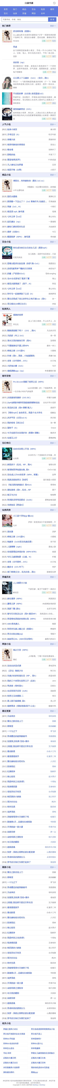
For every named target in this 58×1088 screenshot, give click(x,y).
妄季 (54, 475)
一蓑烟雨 (52, 222)
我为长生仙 (12, 802)
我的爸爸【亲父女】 (16, 423)
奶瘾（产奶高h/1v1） (16, 274)
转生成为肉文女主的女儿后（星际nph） (30, 248)
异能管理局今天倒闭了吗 (18, 817)
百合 (34, 9)
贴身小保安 (12, 129)
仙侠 (15, 13)
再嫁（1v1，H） (14, 207)
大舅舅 (53, 842)
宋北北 (16, 324)
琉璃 (54, 212)
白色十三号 (51, 751)
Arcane (16, 41)
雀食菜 (53, 741)
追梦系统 (11, 812)
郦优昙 (16, 592)
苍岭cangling (50, 274)
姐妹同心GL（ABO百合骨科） (20, 639)
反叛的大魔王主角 (38, 1058)
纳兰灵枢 (52, 837)
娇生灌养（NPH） (15, 599)
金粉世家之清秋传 (15, 837)
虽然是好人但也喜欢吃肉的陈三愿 (48, 614)
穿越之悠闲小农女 (10, 1029)
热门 (15, 9)
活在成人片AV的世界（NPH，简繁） (23, 475)
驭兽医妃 (11, 766)
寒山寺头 (52, 217)
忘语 (54, 165)
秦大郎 (53, 129)
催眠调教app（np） (16, 371)
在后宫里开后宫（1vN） (18, 691)
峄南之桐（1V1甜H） (16, 351)
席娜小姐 (52, 356)
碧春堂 (10, 726)
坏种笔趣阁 (35, 1048)
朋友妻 (10, 532)
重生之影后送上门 (15, 721)
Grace (53, 428)
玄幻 (6, 13)
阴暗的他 (11, 155)
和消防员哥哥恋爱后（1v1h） (20, 500)
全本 (43, 13)
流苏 (15, 56)
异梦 (54, 532)
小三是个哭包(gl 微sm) (23, 516)
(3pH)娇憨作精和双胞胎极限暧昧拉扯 (23, 403)
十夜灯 (53, 207)
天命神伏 (11, 716)
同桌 (15, 47)
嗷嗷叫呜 (52, 706)
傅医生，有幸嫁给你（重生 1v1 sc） (29, 181)
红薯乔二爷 (51, 756)
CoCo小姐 (52, 470)
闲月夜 (53, 418)
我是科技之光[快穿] (15, 782)
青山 (54, 279)
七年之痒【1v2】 (14, 217)
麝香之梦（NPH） (15, 604)
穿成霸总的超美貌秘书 (17, 736)
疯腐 (54, 552)
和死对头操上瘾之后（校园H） (20, 629)
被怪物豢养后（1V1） (22, 109)
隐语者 (53, 807)
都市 (52, 9)
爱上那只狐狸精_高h (16, 701)
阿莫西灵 (52, 599)
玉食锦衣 (52, 787)
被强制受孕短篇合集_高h (18, 470)
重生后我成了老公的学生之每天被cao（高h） (27, 299)
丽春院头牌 (51, 572)
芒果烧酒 (52, 201)
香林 (54, 766)
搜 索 (52, 19)
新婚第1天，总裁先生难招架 (19, 822)
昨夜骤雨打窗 (50, 371)
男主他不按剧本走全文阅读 (14, 1034)
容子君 (53, 542)
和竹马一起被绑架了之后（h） (20, 294)
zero (54, 681)
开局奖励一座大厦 (15, 827)
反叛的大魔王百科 (38, 1063)
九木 (15, 525)
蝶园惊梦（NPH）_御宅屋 (18, 237)
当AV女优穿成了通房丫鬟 (18, 279)
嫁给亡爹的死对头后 (16, 227)
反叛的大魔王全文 (10, 1063)
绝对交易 (11, 807)
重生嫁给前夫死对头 (16, 761)
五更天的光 (17, 257)
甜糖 (54, 721)
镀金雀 (10, 150)
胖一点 (53, 832)
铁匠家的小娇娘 (14, 797)
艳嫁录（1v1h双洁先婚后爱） (20, 542)
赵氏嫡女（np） (14, 222)
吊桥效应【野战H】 (15, 505)
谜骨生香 (52, 465)
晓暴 (54, 624)
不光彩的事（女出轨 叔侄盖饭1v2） (28, 94)
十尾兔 (53, 782)
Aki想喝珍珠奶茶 (49, 604)
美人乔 (53, 701)
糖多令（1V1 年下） (16, 567)
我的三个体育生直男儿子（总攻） (22, 681)
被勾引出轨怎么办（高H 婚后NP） (22, 614)
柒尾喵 (53, 341)
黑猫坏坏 (52, 139)
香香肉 (53, 485)
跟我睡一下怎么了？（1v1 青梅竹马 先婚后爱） (27, 201)
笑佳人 (53, 145)
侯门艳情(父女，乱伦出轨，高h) (21, 572)
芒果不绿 (52, 827)
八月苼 (53, 761)
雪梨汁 (53, 634)
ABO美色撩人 (13, 624)
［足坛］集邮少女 (15, 671)
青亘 (54, 696)
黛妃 (15, 659)
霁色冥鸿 (52, 666)
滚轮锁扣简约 (8, 1072)
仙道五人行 (12, 438)
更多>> (53, 26)
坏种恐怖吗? (36, 1039)
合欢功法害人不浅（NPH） (25, 449)
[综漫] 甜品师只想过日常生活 (20, 746)
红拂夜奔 (11, 771)
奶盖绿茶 (52, 676)
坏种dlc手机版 (9, 1039)
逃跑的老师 (18, 315)
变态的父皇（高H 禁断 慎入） (20, 408)
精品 (24, 9)
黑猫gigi (34, 1072)
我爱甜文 (52, 263)
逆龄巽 (53, 691)
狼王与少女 (12, 495)
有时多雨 (52, 716)
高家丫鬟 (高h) (13, 609)
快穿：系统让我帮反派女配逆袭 (21, 852)
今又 (54, 232)
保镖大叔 (11, 139)
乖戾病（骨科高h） (15, 686)
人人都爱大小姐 (20, 583)
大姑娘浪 (52, 227)
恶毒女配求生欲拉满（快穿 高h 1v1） (23, 263)
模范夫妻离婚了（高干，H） (19, 284)
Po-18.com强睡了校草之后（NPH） (29, 382)
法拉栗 (53, 505)
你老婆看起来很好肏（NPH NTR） (22, 552)
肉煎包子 (52, 269)
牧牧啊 (53, 495)
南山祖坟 (11, 776)
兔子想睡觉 (17, 72)
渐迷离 (53, 862)
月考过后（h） (13, 134)
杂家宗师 (11, 832)
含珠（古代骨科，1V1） (17, 361)
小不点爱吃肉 (18, 190)
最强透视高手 (13, 756)
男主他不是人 (36, 1034)
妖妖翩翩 (52, 726)
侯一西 (53, 336)
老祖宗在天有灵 (14, 792)
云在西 (16, 458)
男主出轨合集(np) (15, 634)
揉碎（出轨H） (13, 232)
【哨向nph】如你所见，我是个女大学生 (24, 413)
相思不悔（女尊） (15, 170)
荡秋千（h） (12, 428)
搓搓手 (53, 408)
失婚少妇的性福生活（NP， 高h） (22, 676)
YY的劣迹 (52, 160)
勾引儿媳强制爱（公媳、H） (19, 557)
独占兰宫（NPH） (21, 650)
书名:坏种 (7, 1053)
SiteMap (35, 1085)
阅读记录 (54, 3)
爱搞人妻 (52, 547)
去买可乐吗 (51, 609)
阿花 (54, 284)
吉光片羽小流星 (49, 403)
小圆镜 (53, 351)
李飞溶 (53, 731)
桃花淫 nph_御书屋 (15, 212)
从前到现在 (51, 857)
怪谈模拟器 (12, 787)
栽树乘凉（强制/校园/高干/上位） (21, 706)
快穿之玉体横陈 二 (15, 696)
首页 (6, 9)
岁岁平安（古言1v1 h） (17, 418)
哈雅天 (53, 817)
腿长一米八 (51, 346)
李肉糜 (53, 237)
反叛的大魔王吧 (9, 1058)
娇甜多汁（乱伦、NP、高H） (20, 465)
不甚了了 (52, 155)
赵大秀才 (52, 776)
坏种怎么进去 (8, 1048)
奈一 (54, 299)
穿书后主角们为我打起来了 (19, 862)
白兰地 (53, 361)
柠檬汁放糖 (51, 398)
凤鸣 (54, 812)
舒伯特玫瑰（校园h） (22, 31)
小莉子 (53, 170)
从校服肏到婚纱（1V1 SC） (19, 398)
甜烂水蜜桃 (12, 196)
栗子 (54, 490)
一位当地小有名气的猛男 (23, 391)
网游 (34, 13)
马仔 (54, 366)
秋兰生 (53, 671)
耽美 (43, 9)
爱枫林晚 (52, 438)
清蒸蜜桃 (52, 736)
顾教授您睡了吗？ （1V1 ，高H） (22, 331)
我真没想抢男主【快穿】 (18, 480)
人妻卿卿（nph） (15, 547)
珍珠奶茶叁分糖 (49, 619)
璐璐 (15, 88)
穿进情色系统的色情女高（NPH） (22, 619)
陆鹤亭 (53, 771)
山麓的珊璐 (51, 852)
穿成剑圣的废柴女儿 (16, 857)
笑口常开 (52, 797)
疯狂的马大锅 (50, 847)
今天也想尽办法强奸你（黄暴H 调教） (24, 433)
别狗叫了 (52, 150)
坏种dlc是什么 (37, 1044)
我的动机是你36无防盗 (40, 1067)
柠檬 (54, 557)
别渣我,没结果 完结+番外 (18, 741)
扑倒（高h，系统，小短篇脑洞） (21, 356)
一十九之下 (12, 731)
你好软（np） (19, 62)
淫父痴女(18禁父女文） (17, 304)
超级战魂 (11, 847)
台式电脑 (52, 792)
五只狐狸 (52, 746)
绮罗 (54, 567)
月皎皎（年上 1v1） (16, 336)
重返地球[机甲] (13, 160)
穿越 (24, 13)
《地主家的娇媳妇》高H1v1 (19, 485)
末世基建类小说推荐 (11, 1067)
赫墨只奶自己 (50, 639)
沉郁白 (53, 686)
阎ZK (54, 802)
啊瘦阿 (53, 629)
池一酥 (53, 423)
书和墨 (53, 822)
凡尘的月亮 (51, 331)
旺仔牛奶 (52, 134)
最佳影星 (11, 751)
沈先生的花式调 (14, 666)
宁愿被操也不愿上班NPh (18, 346)
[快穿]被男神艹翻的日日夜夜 (19, 269)
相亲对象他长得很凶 (16, 145)
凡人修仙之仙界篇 (15, 165)
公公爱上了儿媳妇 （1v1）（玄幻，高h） (31, 78)
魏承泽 (53, 433)
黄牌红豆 (52, 196)
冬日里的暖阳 (13, 842)
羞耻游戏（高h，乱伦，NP (19, 490)
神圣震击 (16, 103)
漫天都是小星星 (49, 480)
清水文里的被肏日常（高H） (19, 341)
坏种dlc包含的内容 (11, 1044)
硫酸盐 (53, 413)
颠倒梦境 (52, 294)
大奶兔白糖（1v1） (15, 366)
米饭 (54, 304)
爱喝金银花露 (50, 500)
